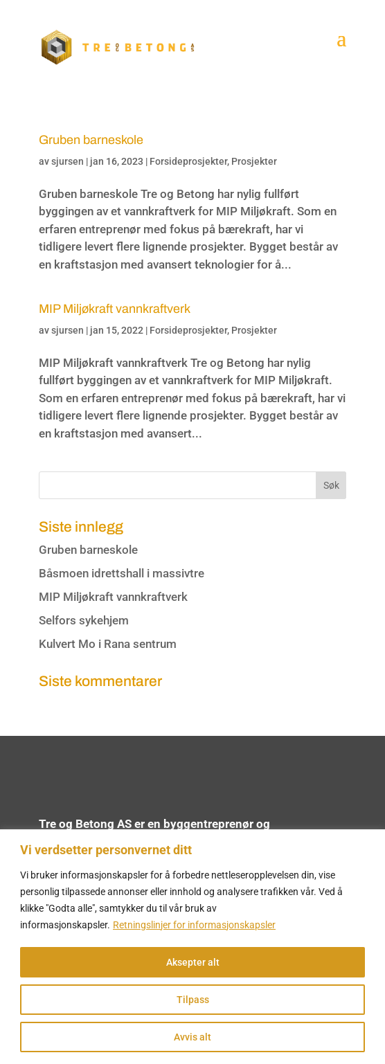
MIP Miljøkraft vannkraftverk (114, 309)
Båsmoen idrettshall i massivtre (121, 573)
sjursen (67, 161)
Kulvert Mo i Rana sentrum (108, 644)
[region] (192, 946)
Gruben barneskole (91, 140)
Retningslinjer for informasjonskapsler (194, 924)
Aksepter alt (193, 962)
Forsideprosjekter (188, 161)
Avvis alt (192, 1037)
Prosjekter (254, 161)
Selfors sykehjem (84, 620)
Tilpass (193, 999)
